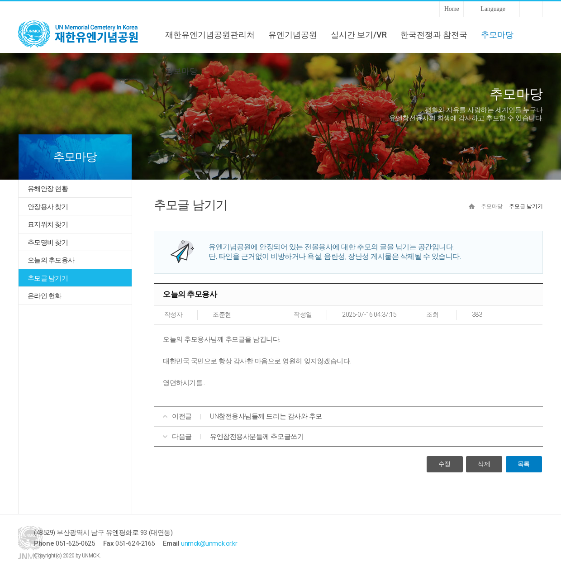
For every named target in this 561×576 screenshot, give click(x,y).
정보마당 (181, 71)
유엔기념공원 (292, 34)
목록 (524, 464)
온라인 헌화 (45, 296)
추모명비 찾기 (48, 242)
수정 (444, 464)
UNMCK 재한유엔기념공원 (86, 35)
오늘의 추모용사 (51, 260)
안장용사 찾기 (48, 207)
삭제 (484, 464)
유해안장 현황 (48, 189)
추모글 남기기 (48, 278)
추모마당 (497, 34)
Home (451, 8)
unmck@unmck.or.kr (241, 544)
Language (492, 8)
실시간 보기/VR (359, 34)
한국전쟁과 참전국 (433, 34)
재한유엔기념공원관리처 (210, 34)
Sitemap (531, 9)
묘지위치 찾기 (48, 224)
